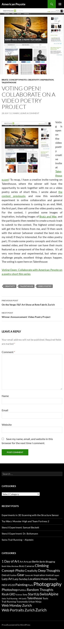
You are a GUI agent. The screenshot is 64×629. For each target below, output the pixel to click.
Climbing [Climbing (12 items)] (42, 565)
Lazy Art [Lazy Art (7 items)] (7, 579)
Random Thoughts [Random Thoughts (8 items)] (40, 590)
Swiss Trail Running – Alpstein (17, 539)
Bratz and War (47, 216)
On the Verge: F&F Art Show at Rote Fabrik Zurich (32, 302)
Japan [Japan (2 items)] (56, 575)
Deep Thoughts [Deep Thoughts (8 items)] (49, 570)
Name (5, 395)
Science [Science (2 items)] (19, 594)
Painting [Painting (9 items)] (21, 585)
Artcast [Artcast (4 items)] (28, 561)
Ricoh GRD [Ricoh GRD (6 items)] (8, 594)
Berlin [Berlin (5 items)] (35, 561)
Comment (8, 352)
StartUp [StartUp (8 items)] (33, 594)
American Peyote (13, 4)
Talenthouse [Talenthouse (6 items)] (34, 598)
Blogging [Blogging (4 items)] (50, 561)
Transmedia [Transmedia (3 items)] (22, 601)
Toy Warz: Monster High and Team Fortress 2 (25, 521)
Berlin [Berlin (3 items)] (42, 561)
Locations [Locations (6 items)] (34, 579)
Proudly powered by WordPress (16, 625)
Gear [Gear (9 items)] (20, 575)
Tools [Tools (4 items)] (45, 598)
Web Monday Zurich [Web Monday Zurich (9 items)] (17, 605)
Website (7, 424)
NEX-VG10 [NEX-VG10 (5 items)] (8, 584)
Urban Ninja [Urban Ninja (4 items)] (34, 601)
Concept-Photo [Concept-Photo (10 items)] (13, 570)
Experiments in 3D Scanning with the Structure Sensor (30, 515)
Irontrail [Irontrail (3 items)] (50, 575)
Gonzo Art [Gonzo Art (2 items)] (29, 575)
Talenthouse (9, 82)
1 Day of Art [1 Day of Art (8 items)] (10, 561)
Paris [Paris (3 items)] (30, 585)
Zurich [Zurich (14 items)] (41, 610)
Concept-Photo (18, 79)
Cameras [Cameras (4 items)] (29, 566)
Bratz (5, 79)
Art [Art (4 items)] (21, 561)
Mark (16, 113)
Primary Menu (60, 4)
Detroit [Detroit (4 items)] (6, 575)
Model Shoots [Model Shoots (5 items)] (49, 578)
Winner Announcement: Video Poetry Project (32, 314)
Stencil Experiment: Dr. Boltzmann (20, 533)
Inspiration (47, 79)
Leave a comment (29, 113)
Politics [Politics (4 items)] (22, 590)
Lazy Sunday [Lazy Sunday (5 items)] (20, 578)
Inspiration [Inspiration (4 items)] (39, 575)
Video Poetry (45, 286)
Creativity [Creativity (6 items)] (31, 570)
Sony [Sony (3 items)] (25, 594)
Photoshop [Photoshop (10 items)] (10, 589)
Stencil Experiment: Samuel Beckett (20, 527)
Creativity (33, 79)
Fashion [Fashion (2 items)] (13, 575)
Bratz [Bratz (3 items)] (21, 566)
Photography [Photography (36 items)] (47, 584)
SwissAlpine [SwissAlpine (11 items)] (49, 594)
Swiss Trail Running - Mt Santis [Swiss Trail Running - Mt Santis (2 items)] (14, 598)
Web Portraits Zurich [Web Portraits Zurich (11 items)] (18, 610)
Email (5, 410)
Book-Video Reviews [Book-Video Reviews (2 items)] (10, 566)
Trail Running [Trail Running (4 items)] (9, 601)
